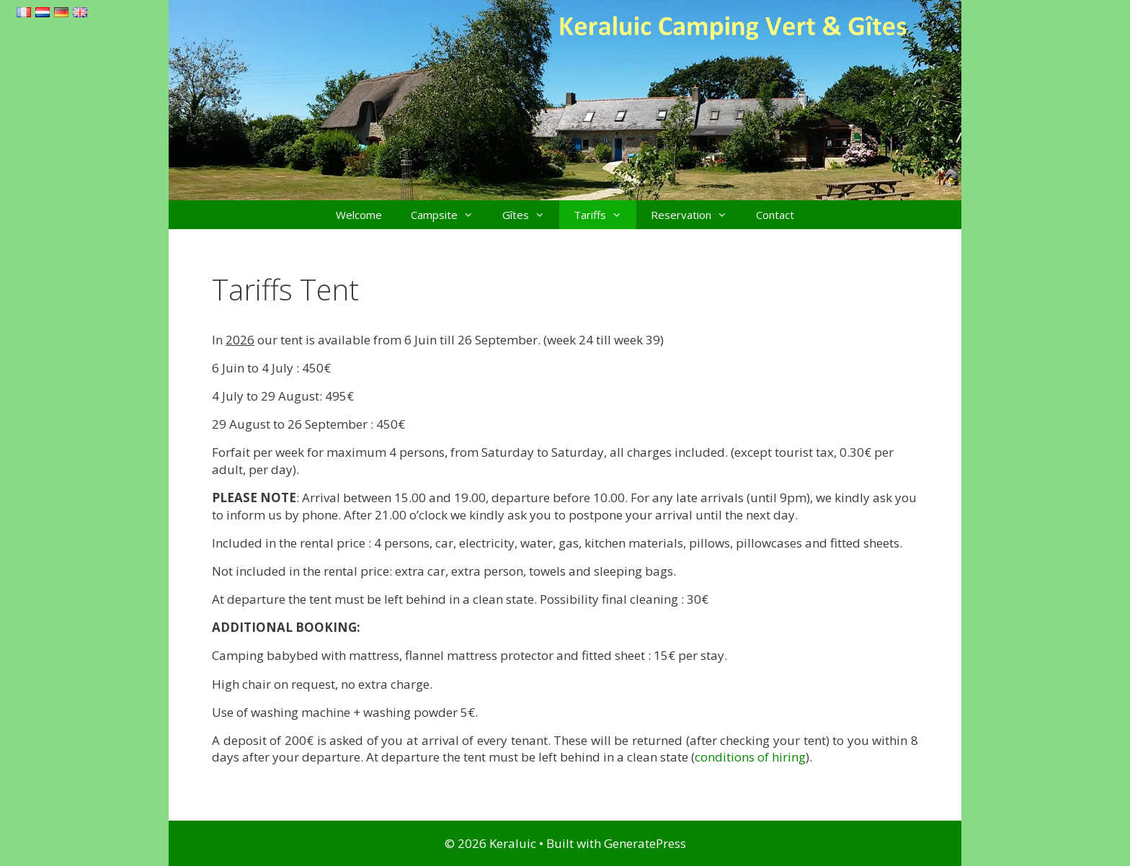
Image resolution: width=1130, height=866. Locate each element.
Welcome (359, 214)
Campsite (449, 214)
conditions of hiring (750, 757)
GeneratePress (645, 843)
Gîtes (530, 214)
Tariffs (605, 214)
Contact (775, 214)
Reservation (696, 214)
